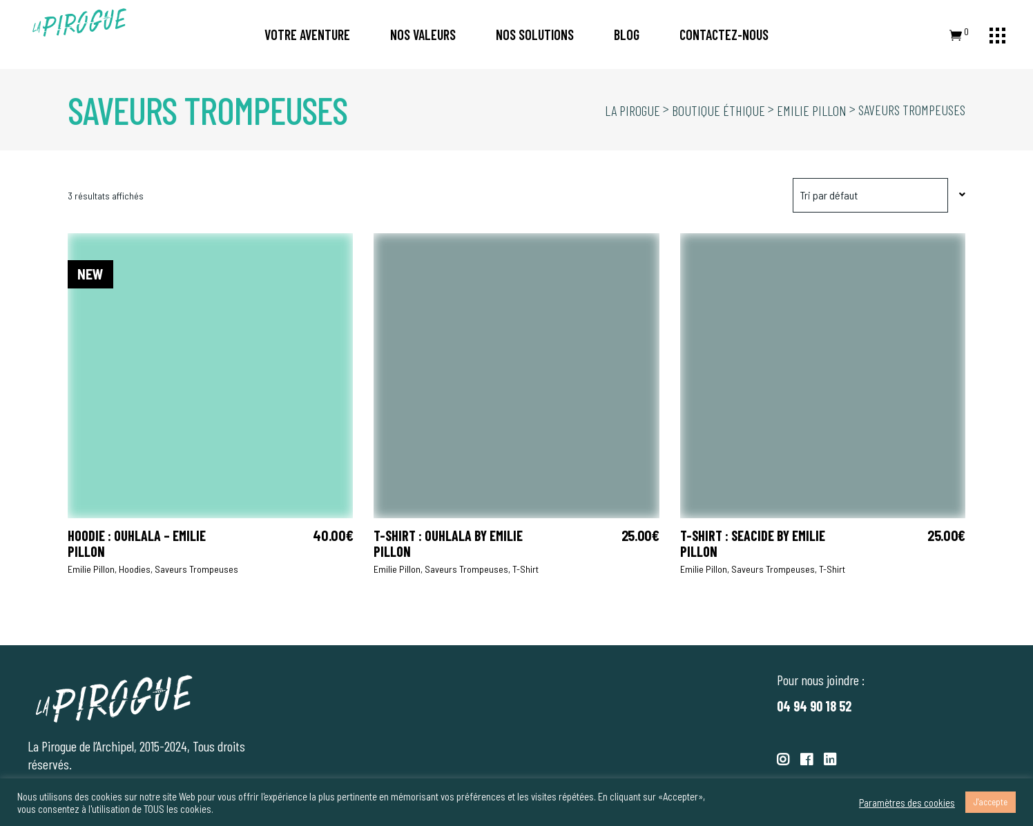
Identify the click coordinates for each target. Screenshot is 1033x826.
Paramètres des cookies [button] (907, 802)
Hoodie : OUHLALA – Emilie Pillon (137, 543)
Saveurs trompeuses (196, 569)
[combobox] (879, 195)
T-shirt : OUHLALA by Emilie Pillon (448, 543)
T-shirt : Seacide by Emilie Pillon (752, 543)
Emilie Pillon (91, 569)
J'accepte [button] (990, 801)
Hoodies (135, 569)
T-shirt (525, 569)
